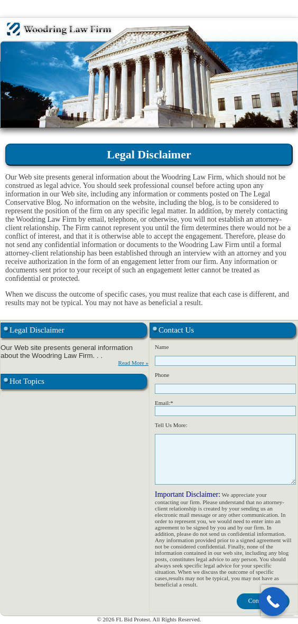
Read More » (133, 363)
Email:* (164, 403)
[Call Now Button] (272, 601)
